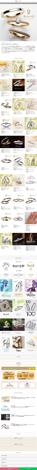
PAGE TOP (18, 452)
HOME (2, 3)
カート (35, 1)
